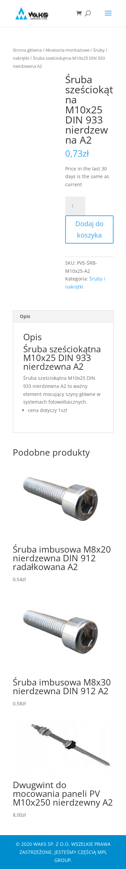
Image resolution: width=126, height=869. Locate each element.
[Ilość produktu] (75, 206)
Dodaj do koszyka (89, 229)
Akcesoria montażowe (67, 50)
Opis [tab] (25, 316)
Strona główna (27, 50)
